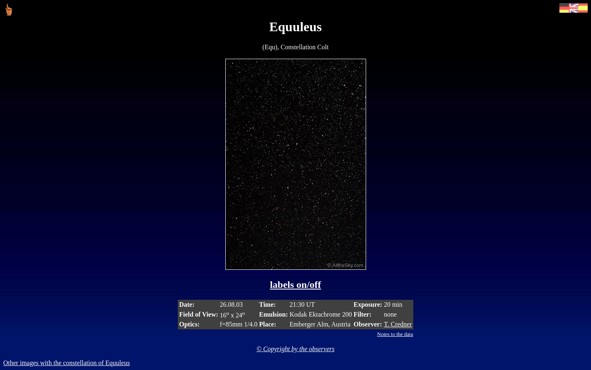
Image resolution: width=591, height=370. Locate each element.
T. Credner (398, 324)
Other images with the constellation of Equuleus (66, 362)
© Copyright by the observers (295, 348)
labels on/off (295, 284)
